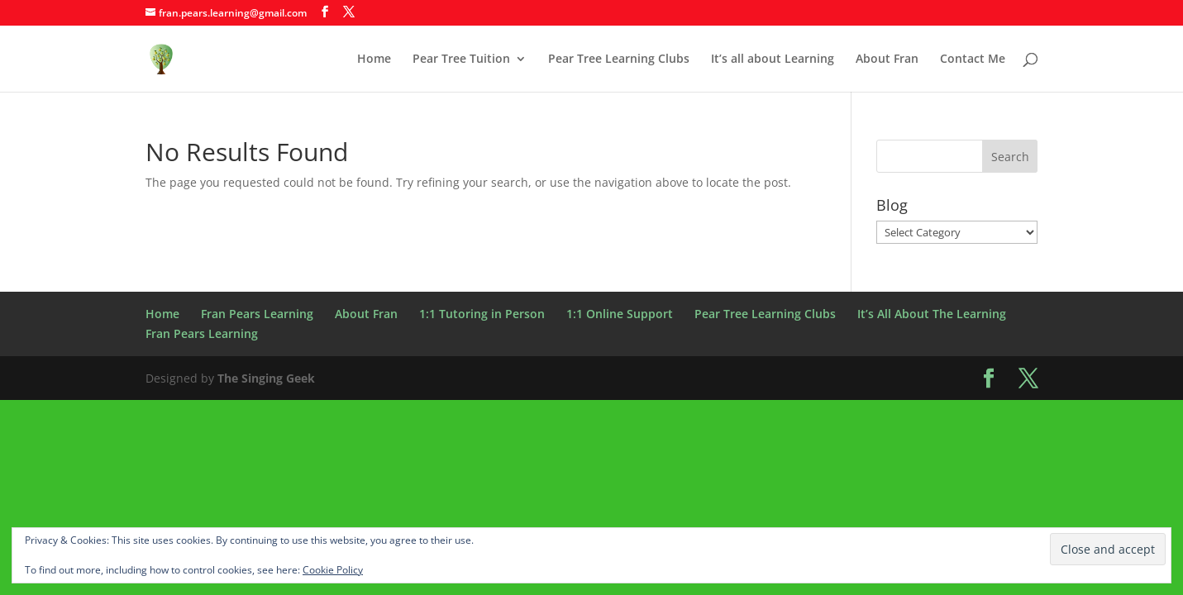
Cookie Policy (333, 570)
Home (374, 59)
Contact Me (972, 59)
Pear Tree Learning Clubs (618, 59)
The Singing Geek (266, 378)
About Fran (887, 59)
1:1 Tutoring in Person (482, 313)
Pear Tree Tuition (461, 59)
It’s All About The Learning (931, 313)
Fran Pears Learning (257, 313)
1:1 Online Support (619, 313)
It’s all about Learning (772, 59)
